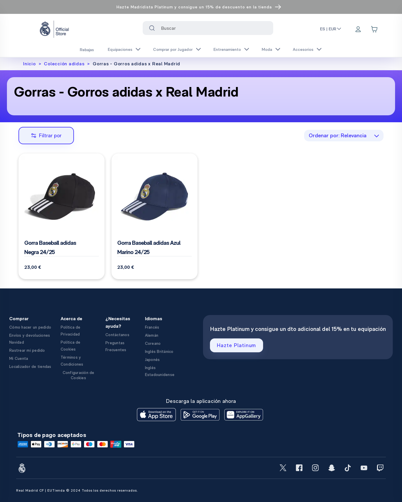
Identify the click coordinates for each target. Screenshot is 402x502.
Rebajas (87, 49)
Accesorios (303, 49)
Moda (267, 49)
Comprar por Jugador (173, 49)
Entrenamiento (227, 49)
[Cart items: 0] (374, 29)
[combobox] (208, 28)
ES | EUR (331, 29)
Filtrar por (46, 135)
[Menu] (358, 30)
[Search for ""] (152, 28)
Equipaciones (120, 49)
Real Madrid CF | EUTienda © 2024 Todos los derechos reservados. (77, 490)
